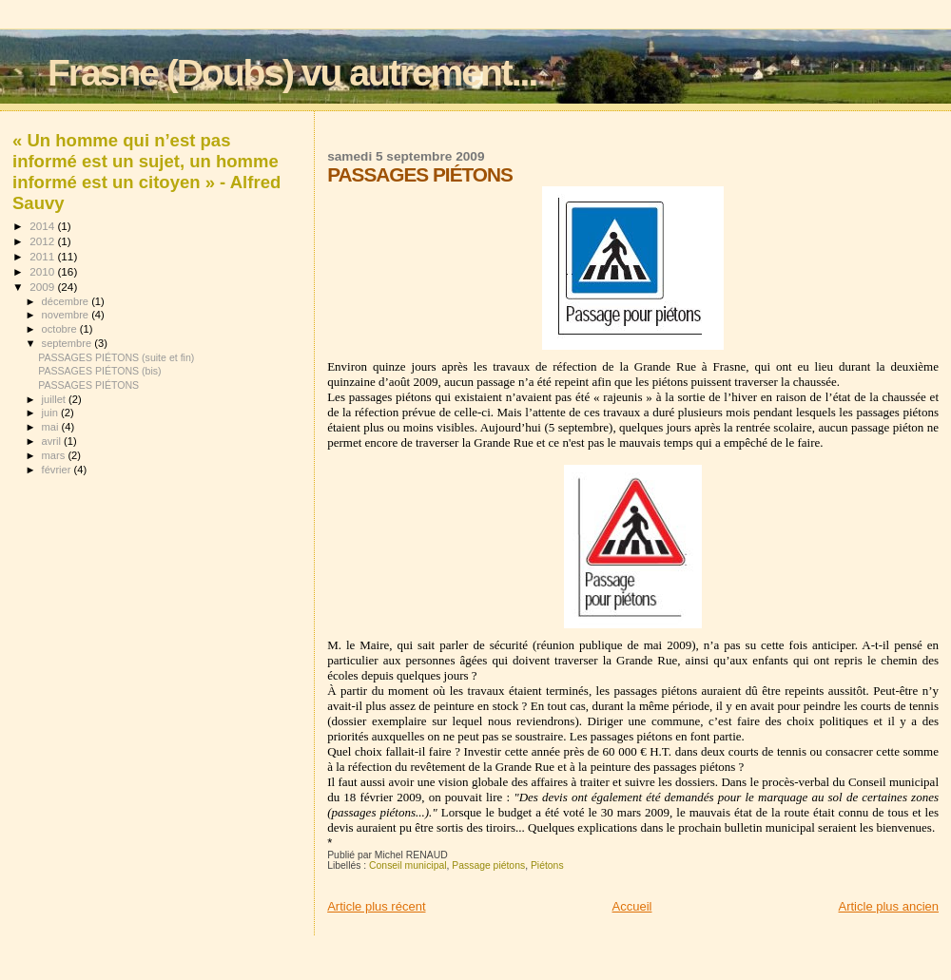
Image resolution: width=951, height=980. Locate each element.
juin (51, 412)
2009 (43, 286)
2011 (43, 256)
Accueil (632, 906)
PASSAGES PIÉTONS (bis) (100, 370)
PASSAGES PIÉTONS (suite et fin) (116, 357)
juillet (55, 399)
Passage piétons (488, 865)
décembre (67, 301)
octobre (61, 329)
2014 (43, 226)
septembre (68, 343)
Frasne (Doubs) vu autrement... (292, 72)
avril (53, 441)
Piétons (547, 865)
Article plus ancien (889, 906)
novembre (67, 314)
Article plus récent (376, 906)
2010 (43, 271)
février (58, 469)
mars (55, 455)
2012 (43, 241)
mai (52, 426)
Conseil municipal (407, 865)
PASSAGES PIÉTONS (88, 385)
